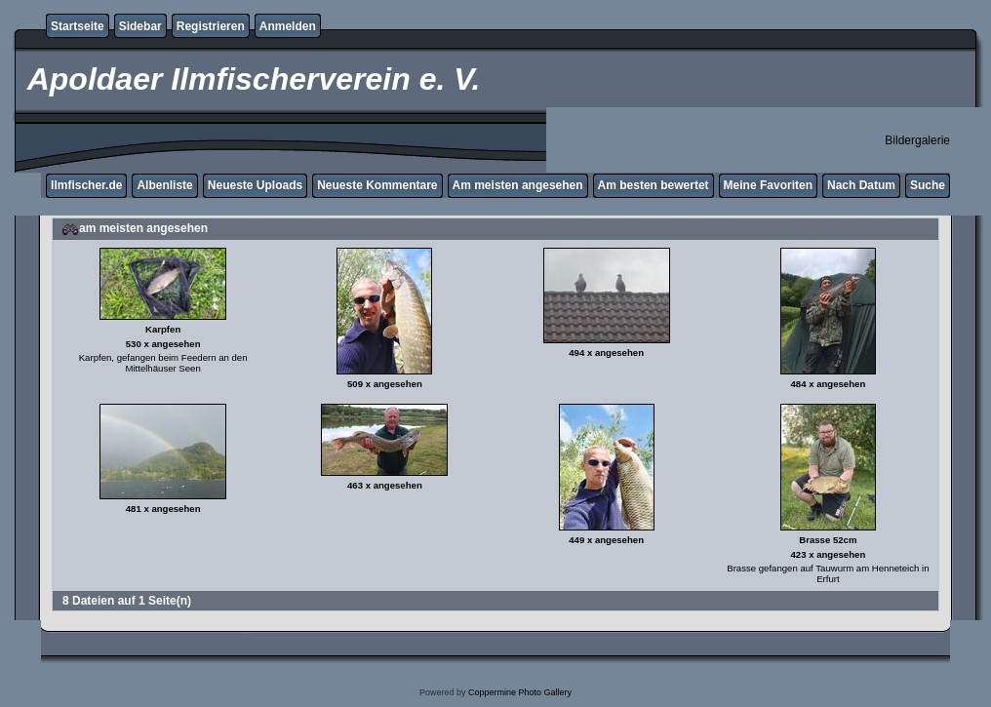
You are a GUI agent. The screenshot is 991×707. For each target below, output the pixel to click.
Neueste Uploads (255, 185)
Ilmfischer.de (86, 185)
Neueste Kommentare (377, 185)
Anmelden (287, 26)
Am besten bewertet (653, 185)
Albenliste (164, 185)
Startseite (77, 26)
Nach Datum (861, 185)
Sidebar (140, 26)
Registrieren (211, 26)
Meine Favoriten (768, 185)
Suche (927, 185)
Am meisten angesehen (518, 185)
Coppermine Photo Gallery (520, 692)
